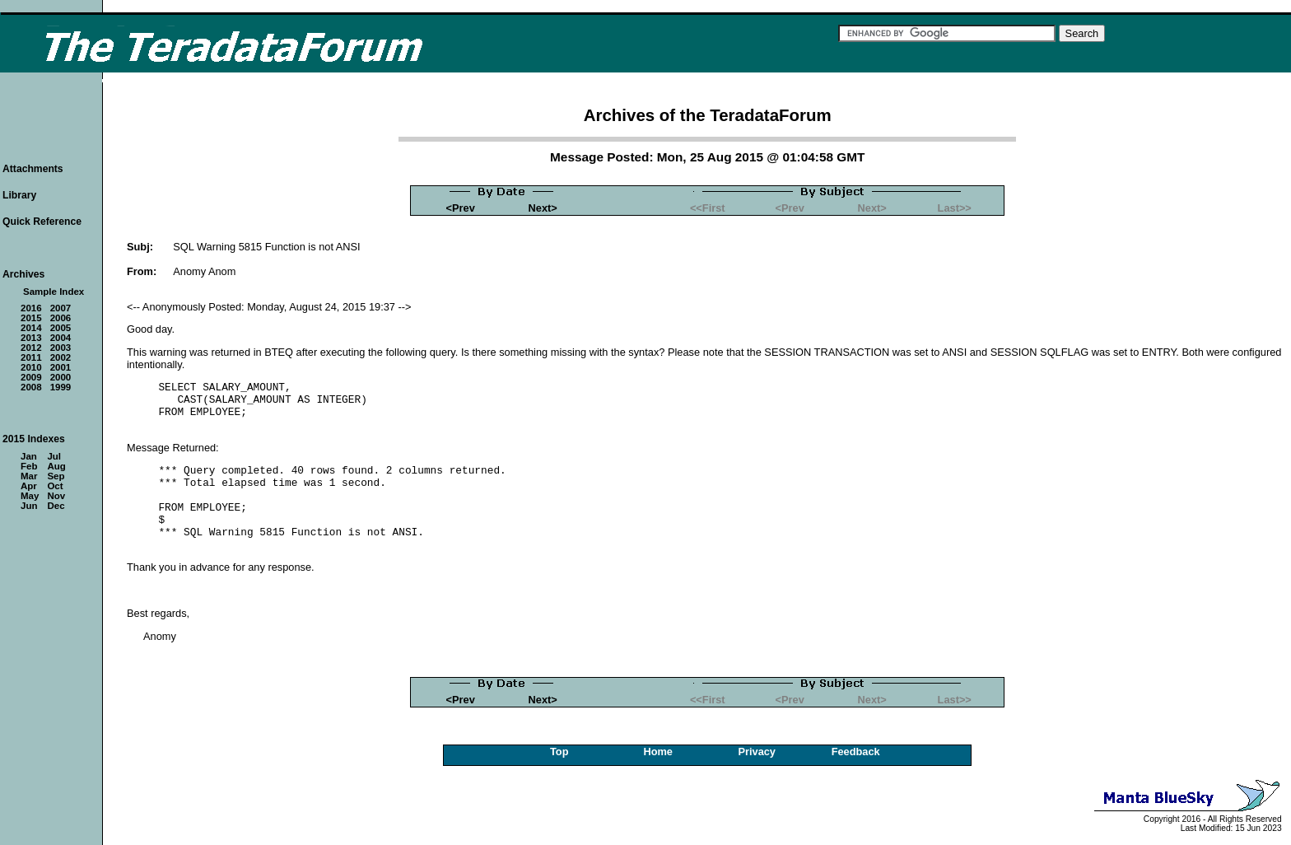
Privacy (757, 751)
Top (559, 751)
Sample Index (53, 291)
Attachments (32, 169)
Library (19, 195)
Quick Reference (42, 221)
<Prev (460, 208)
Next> (543, 208)
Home (658, 751)
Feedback (856, 751)
